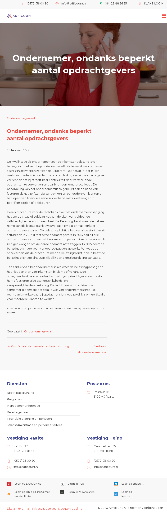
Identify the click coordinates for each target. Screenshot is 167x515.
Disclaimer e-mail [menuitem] (18, 508)
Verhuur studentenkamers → (92, 347)
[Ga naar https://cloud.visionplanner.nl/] (83, 492)
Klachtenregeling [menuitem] (70, 508)
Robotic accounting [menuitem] (20, 392)
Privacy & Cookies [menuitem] (44, 508)
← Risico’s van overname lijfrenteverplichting (38, 346)
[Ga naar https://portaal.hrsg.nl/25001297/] (30, 494)
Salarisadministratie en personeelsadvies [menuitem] (34, 425)
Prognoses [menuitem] (14, 399)
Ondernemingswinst (21, 118)
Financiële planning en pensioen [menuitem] (29, 418)
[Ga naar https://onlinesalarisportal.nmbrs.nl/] (123, 494)
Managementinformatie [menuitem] (23, 405)
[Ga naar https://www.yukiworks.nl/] (83, 483)
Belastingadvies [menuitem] (17, 412)
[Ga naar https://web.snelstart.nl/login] (137, 483)
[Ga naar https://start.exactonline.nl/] (30, 483)
